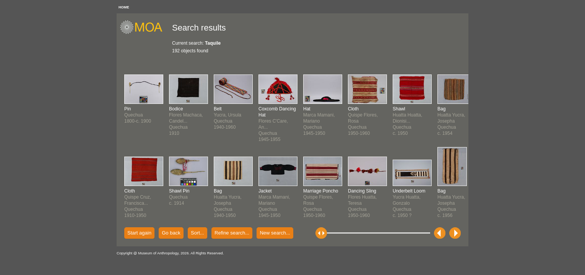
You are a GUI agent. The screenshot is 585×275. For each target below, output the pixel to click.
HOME (124, 7)
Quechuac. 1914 (179, 197)
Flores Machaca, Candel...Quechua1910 (186, 121)
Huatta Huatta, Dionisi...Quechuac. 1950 (407, 121)
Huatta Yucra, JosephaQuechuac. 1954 (451, 121)
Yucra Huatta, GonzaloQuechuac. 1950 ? (409, 203)
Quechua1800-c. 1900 (137, 115)
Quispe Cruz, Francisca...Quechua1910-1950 (137, 203)
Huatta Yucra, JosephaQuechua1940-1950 (228, 203)
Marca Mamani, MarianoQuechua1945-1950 (274, 203)
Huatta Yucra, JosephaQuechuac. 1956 (451, 203)
